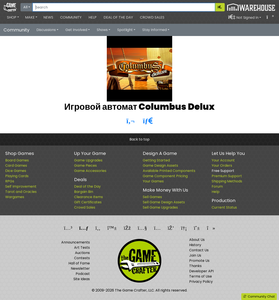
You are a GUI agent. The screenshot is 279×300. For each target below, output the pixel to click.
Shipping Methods (227, 181)
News (48, 17)
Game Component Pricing (165, 175)
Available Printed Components (169, 170)
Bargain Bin (83, 191)
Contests (82, 258)
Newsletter (80, 268)
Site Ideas (81, 278)
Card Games (16, 165)
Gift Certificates (88, 202)
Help (92, 17)
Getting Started (156, 160)
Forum (217, 186)
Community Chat (259, 296)
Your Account (223, 160)
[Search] (124, 7)
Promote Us (199, 260)
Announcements (75, 242)
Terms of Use (200, 276)
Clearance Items (88, 196)
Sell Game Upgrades (160, 207)
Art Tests (82, 247)
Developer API (201, 271)
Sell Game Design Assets (164, 202)
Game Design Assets (160, 165)
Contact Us (199, 250)
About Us (197, 239)
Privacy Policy (201, 281)
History (195, 244)
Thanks (195, 265)
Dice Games (15, 170)
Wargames (14, 196)
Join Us (195, 255)
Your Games (153, 181)
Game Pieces (85, 165)
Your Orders (222, 165)
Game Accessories (90, 170)
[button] (13, 17)
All (25, 7)
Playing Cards (17, 175)
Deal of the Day (118, 17)
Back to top (139, 139)
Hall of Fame (79, 263)
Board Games (17, 160)
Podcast (83, 273)
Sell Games (152, 196)
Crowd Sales (152, 17)
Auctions (82, 252)
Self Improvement (20, 186)
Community (71, 17)
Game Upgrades (88, 160)
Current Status (224, 207)
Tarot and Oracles (21, 191)
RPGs (9, 181)
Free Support (223, 170)
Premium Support (227, 175)
